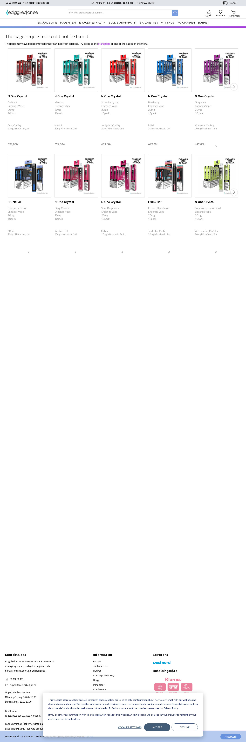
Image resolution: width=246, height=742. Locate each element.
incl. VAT (233, 3)
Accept (157, 727)
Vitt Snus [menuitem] (167, 22)
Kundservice (99, 689)
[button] (220, 12)
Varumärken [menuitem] (186, 22)
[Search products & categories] (120, 13)
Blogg (96, 680)
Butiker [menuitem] (203, 22)
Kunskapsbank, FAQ (103, 675)
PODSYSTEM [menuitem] (68, 22)
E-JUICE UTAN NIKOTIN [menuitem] (122, 22)
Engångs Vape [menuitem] (47, 22)
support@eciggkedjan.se (37, 3)
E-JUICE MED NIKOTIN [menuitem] (92, 22)
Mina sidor (98, 685)
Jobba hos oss (100, 666)
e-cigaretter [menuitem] (149, 22)
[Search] (175, 13)
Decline (185, 727)
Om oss (97, 661)
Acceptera (230, 736)
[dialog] (123, 715)
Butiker (97, 670)
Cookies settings (129, 727)
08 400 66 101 (15, 3)
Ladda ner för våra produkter (25, 728)
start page (104, 43)
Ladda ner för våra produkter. (35, 724)
